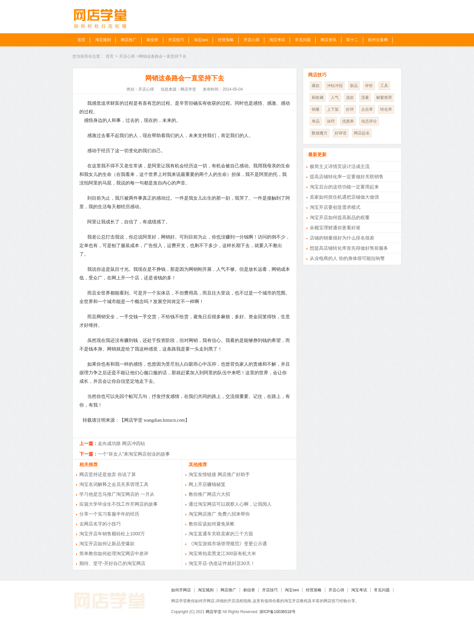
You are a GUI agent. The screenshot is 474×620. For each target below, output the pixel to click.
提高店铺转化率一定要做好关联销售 (346, 176)
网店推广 (129, 40)
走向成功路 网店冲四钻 (121, 443)
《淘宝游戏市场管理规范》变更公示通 (228, 543)
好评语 (341, 133)
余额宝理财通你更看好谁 (335, 227)
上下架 (333, 109)
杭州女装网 (378, 40)
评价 (369, 85)
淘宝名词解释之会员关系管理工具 (113, 484)
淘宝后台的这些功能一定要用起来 (344, 186)
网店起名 (362, 133)
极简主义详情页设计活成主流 (340, 166)
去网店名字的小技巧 (100, 523)
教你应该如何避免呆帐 (212, 523)
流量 (365, 97)
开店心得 (251, 40)
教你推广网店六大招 (209, 494)
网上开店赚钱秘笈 (207, 484)
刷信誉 (152, 40)
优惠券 (348, 121)
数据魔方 (320, 133)
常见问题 (303, 40)
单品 (316, 121)
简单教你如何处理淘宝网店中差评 (113, 553)
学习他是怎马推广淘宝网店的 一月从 (116, 494)
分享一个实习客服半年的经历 (109, 514)
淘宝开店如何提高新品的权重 (340, 217)
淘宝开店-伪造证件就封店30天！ (222, 563)
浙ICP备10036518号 (277, 611)
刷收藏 (318, 97)
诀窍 (331, 121)
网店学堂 (214, 611)
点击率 (367, 109)
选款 (350, 97)
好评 (350, 109)
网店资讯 (328, 40)
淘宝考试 (277, 40)
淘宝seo (201, 40)
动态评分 (369, 121)
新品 (354, 85)
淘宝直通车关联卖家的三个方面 (221, 533)
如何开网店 (181, 590)
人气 (335, 97)
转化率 (386, 109)
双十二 (352, 40)
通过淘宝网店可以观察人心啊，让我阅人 (230, 504)
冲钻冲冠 (335, 85)
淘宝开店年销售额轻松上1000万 (112, 533)
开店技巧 (176, 40)
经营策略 (226, 40)
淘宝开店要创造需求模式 (335, 207)
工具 (384, 85)
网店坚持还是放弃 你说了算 (107, 474)
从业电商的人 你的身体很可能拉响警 (347, 258)
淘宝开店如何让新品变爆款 (107, 543)
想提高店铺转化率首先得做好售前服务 (349, 248)
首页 (81, 40)
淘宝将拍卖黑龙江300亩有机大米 (222, 553)
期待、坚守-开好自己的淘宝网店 (112, 563)
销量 (316, 109)
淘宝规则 (103, 40)
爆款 (316, 85)
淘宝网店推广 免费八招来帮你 (219, 514)
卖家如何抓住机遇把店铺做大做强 (344, 197)
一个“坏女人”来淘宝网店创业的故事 (134, 454)
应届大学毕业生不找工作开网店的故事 (118, 504)
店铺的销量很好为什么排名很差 (342, 237)
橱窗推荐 (384, 97)
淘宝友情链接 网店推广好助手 (219, 474)
